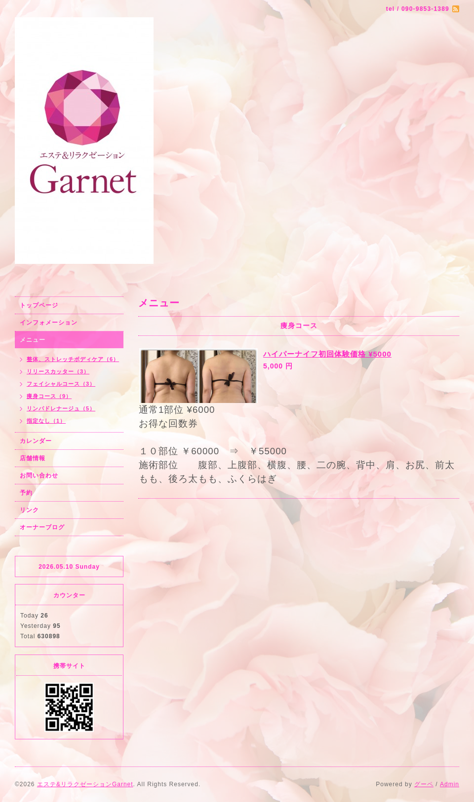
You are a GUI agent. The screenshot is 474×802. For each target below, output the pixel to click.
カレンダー (36, 440)
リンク (29, 510)
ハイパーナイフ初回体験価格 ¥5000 (327, 354)
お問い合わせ (39, 475)
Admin (449, 784)
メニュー (32, 339)
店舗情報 (32, 458)
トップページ (39, 305)
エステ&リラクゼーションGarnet (85, 784)
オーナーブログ (42, 527)
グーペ (424, 784)
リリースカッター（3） (58, 371)
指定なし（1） (46, 421)
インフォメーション (49, 322)
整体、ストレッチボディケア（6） (73, 359)
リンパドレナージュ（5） (61, 408)
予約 (26, 492)
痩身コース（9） (49, 396)
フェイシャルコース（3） (61, 384)
